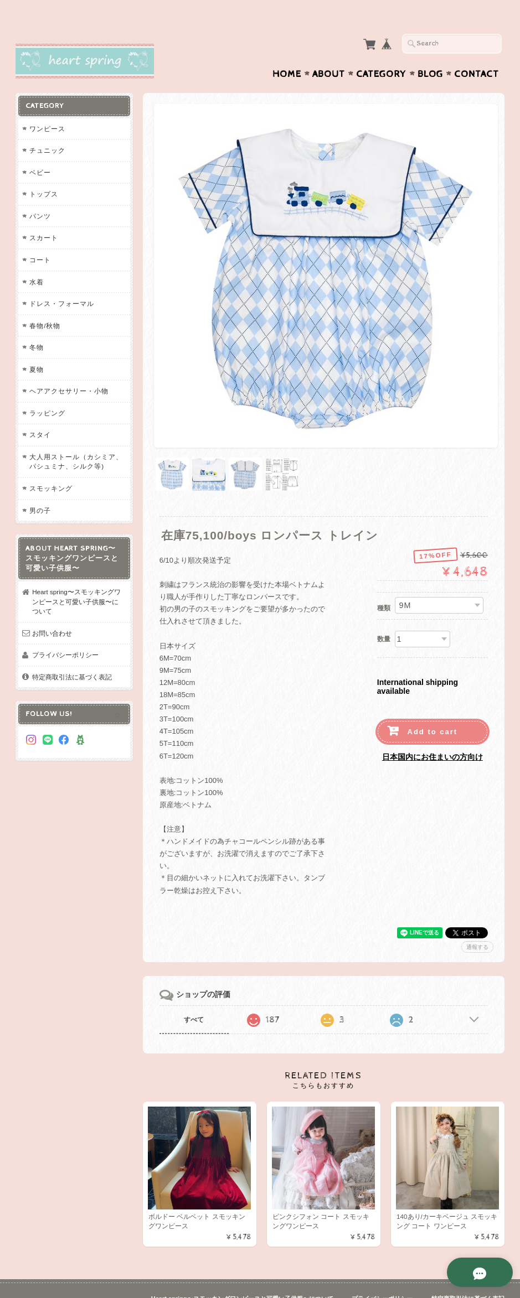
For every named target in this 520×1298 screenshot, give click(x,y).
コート (40, 238)
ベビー (40, 150)
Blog (430, 52)
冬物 (36, 325)
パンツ (40, 194)
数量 (383, 612)
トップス (43, 172)
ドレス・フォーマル (61, 281)
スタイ (40, 413)
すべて (194, 993)
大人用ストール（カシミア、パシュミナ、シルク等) (76, 440)
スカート (43, 216)
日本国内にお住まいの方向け (432, 730)
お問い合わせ (52, 611)
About (328, 52)
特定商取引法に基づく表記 (72, 655)
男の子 (40, 488)
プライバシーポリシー (65, 633)
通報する (477, 920)
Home (286, 52)
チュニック (47, 128)
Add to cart (433, 706)
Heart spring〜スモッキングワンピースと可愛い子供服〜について (76, 580)
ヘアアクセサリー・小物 (69, 369)
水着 (36, 260)
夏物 (36, 347)
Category (381, 52)
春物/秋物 (44, 304)
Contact (476, 52)
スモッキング (51, 466)
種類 (383, 581)
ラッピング (47, 391)
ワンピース (47, 107)
